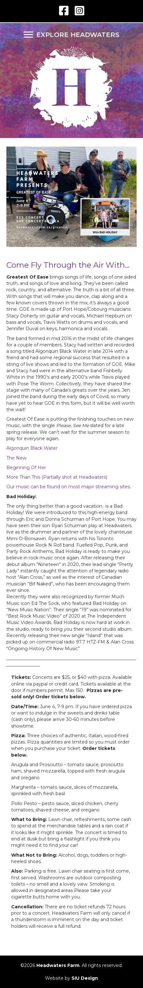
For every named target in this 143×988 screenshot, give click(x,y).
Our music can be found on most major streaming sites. (68, 487)
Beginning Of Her (26, 467)
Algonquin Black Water (31, 448)
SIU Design (85, 978)
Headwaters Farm (57, 965)
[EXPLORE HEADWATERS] (71, 34)
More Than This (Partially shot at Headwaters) (56, 477)
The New (16, 458)
